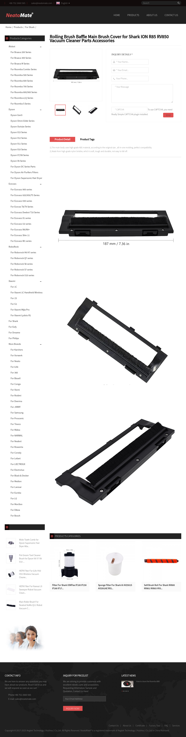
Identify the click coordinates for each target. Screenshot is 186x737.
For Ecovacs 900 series (21, 189)
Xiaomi (12, 281)
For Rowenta (17, 447)
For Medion (16, 481)
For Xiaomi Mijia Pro (20, 309)
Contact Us (171, 15)
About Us (151, 15)
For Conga (16, 384)
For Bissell (16, 378)
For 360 (14, 372)
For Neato (15, 361)
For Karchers (17, 349)
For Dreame (14, 332)
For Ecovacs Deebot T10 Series (25, 212)
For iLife (14, 366)
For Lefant (16, 458)
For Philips (14, 338)
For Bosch (15, 515)
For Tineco (16, 424)
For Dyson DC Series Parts (23, 166)
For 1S (14, 298)
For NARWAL (17, 435)
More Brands (15, 344)
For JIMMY (16, 406)
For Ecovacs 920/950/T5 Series (25, 195)
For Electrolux (17, 469)
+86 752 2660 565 (17, 3)
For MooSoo (16, 504)
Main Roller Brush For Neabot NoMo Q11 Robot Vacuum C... (30, 605)
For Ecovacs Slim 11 (20, 235)
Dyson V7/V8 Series (20, 155)
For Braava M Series (20, 63)
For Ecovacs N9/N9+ (20, 229)
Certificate (140, 725)
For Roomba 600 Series (22, 80)
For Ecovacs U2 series (21, 223)
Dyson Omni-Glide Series (22, 120)
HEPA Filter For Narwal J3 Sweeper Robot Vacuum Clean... (30, 589)
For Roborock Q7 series (22, 258)
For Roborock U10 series (22, 275)
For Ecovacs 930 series (21, 200)
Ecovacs (12, 183)
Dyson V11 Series (19, 143)
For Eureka (16, 492)
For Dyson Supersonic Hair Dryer (26, 178)
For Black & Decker (20, 475)
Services (176, 725)
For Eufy (13, 326)
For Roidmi (16, 395)
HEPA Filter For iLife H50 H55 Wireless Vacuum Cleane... (30, 574)
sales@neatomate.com (42, 3)
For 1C (14, 286)
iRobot (12, 46)
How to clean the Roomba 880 (148, 681)
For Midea (15, 429)
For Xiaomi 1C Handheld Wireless (26, 292)
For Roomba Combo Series (24, 69)
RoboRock (14, 246)
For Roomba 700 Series (22, 86)
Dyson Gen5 (16, 115)
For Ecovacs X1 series (21, 218)
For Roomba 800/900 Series (24, 92)
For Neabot (16, 441)
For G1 (14, 303)
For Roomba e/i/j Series (22, 97)
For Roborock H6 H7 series (23, 252)
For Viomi (15, 389)
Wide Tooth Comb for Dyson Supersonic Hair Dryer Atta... (29, 543)
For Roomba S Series (21, 103)
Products (133, 15)
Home (117, 15)
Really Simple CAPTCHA (122, 114)
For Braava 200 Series (21, 52)
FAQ (166, 725)
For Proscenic (17, 418)
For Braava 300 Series (21, 57)
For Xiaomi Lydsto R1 (21, 315)
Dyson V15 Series (19, 132)
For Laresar (16, 487)
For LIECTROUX (18, 464)
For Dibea (15, 509)
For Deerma (16, 401)
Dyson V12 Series (19, 138)
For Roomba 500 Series (22, 75)
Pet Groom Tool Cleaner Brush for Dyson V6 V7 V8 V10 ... (30, 558)
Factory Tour (154, 725)
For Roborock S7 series (22, 269)
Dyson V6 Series (18, 160)
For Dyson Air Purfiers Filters (24, 172)
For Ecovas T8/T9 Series (22, 206)
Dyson (12, 109)
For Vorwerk (16, 355)
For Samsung (17, 412)
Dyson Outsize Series (21, 126)
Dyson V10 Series (19, 149)
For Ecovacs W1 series (21, 241)
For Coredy (16, 452)
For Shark (29, 27)
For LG (14, 498)
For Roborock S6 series (22, 263)
